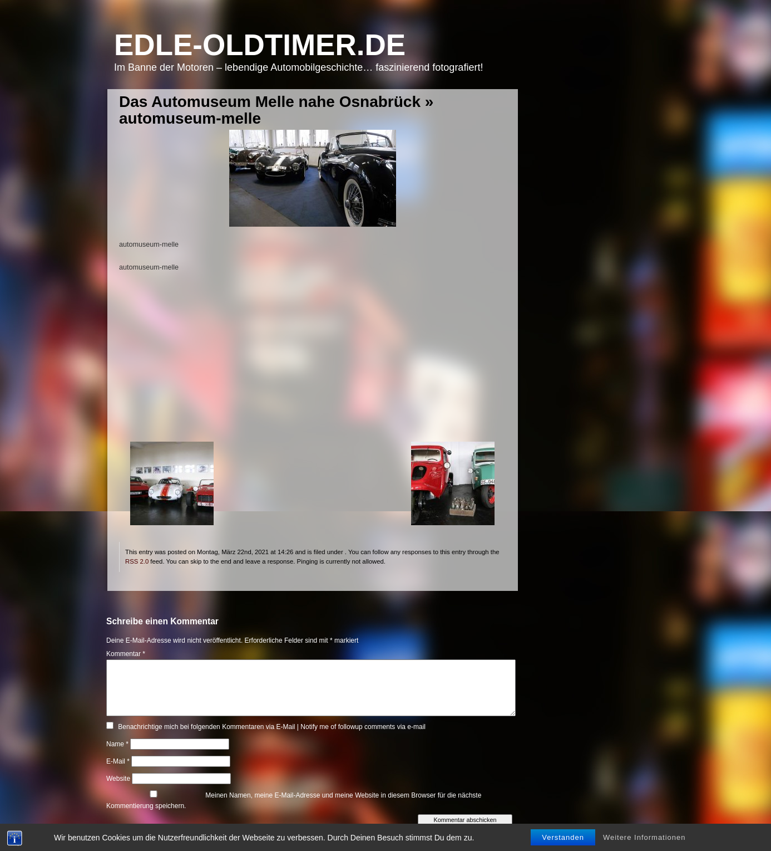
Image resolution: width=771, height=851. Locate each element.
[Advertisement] (312, 364)
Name (117, 744)
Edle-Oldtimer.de (260, 44)
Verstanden (563, 837)
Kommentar (125, 654)
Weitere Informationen (644, 837)
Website (118, 778)
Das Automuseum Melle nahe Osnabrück (270, 101)
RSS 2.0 (137, 561)
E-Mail (118, 761)
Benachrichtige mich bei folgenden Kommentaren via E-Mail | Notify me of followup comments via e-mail (272, 727)
